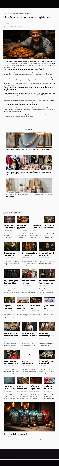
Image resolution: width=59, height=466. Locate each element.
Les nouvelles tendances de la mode (11, 363)
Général (10, 13)
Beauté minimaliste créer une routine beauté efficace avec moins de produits (29, 196)
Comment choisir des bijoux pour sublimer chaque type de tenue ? (28, 150)
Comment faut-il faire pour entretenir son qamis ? (46, 256)
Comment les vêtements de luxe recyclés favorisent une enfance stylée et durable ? (28, 173)
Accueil (4, 13)
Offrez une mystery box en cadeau (35, 388)
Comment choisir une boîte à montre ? (46, 363)
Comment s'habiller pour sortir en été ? (45, 335)
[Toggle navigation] (4, 4)
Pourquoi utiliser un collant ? (8, 388)
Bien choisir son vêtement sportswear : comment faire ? (29, 284)
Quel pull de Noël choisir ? (15, 433)
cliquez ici (32, 74)
